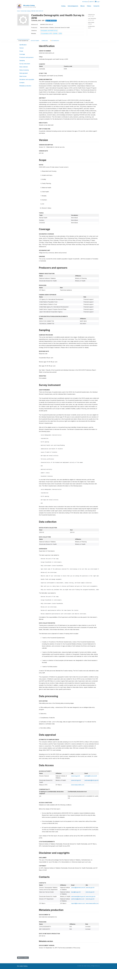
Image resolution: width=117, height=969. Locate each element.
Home (18, 11)
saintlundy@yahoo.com (77, 899)
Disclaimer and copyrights (26, 79)
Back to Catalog (23, 957)
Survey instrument (24, 63)
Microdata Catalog (29, 5)
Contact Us (96, 6)
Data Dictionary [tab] (35, 40)
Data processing (24, 70)
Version (21, 48)
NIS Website (85, 1)
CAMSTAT (91, 1)
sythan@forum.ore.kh (91, 776)
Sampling (22, 60)
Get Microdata (51, 20)
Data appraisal (23, 73)
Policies (89, 6)
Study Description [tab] (23, 40)
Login (97, 1)
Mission (83, 6)
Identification (23, 44)
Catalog (63, 6)
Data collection (23, 67)
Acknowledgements (73, 6)
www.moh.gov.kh (76, 780)
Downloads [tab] (45, 40)
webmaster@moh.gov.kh (91, 780)
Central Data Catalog (25, 11)
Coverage (22, 54)
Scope (21, 51)
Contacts (21, 82)
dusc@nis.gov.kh (76, 892)
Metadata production (25, 86)
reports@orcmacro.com (78, 903)
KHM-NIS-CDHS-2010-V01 (37, 11)
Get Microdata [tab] (54, 40)
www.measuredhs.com (77, 785)
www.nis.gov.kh (75, 776)
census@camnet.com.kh (78, 887)
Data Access (22, 76)
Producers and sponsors (26, 57)
